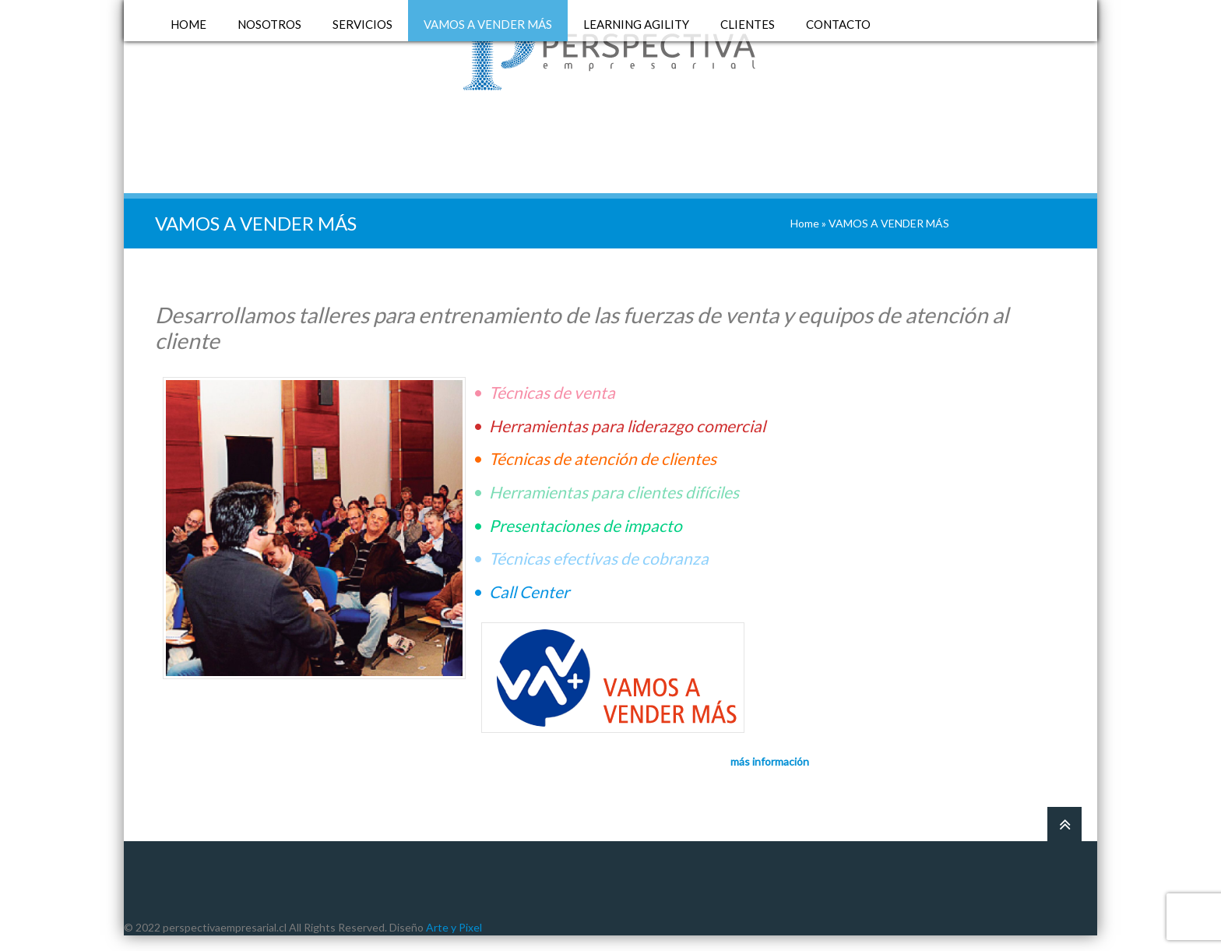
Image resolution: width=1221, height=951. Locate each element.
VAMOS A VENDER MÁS (488, 25)
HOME (188, 25)
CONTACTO (838, 25)
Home (804, 223)
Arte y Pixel (454, 927)
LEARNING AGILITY (636, 25)
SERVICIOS (362, 25)
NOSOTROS (269, 25)
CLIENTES (747, 25)
